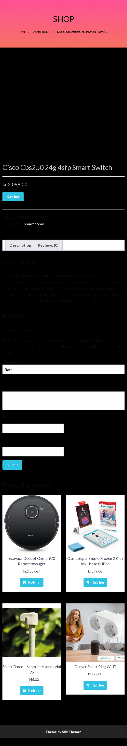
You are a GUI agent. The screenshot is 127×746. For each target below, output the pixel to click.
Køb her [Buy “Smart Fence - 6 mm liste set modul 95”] (34, 690)
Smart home (41, 31)
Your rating (12, 361)
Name (8, 417)
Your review (12, 381)
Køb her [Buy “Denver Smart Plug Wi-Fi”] (98, 685)
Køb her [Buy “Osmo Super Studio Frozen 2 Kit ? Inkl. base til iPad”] (98, 582)
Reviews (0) (48, 245)
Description (20, 245)
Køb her (13, 197)
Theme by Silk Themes (63, 732)
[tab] (20, 245)
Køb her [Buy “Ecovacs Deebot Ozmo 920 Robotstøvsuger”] (34, 582)
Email (7, 440)
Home (21, 31)
